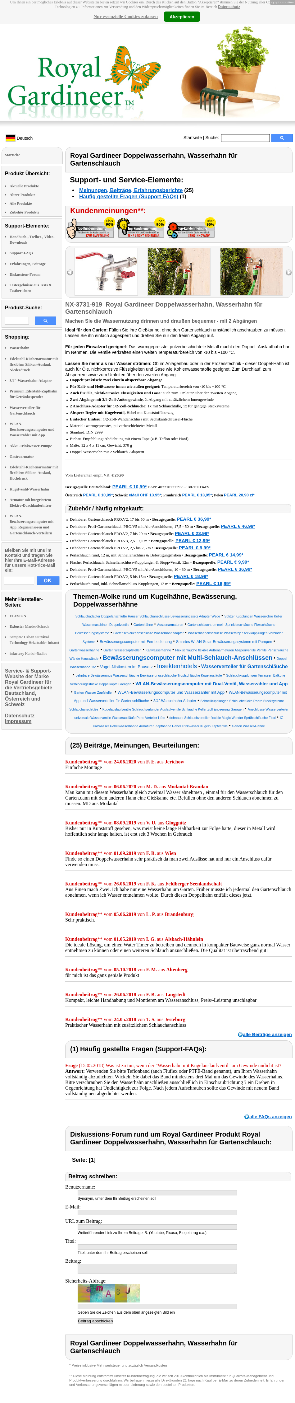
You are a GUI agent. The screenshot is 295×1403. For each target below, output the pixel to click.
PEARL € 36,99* (194, 519)
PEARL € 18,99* (191, 576)
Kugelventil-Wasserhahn (29, 489)
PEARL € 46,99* (238, 526)
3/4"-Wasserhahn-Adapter (31, 380)
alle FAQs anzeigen (270, 1116)
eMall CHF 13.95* (145, 495)
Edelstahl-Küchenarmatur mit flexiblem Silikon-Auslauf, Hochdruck (34, 473)
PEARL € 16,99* (213, 583)
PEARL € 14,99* (226, 554)
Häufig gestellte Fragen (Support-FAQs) (128, 196)
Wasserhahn (19, 348)
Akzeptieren (182, 16)
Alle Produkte (21, 203)
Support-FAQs (21, 253)
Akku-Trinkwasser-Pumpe (31, 446)
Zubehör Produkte (24, 212)
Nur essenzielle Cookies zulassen (125, 16)
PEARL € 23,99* (192, 533)
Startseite (193, 137)
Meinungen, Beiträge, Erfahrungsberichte (131, 190)
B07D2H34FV (199, 487)
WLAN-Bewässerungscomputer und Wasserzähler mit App (32, 429)
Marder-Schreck (29, 626)
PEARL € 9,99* (195, 547)
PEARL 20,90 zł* (239, 495)
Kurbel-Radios (28, 653)
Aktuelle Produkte (24, 186)
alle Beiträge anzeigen (267, 1034)
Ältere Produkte (22, 195)
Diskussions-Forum (25, 274)
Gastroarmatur (22, 456)
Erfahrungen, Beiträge (28, 264)
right (289, 272)
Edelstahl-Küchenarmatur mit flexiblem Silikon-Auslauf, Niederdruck (34, 364)
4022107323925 (171, 487)
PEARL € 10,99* (129, 486)
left (70, 272)
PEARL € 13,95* (197, 495)
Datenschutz (229, 7)
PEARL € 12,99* (192, 540)
